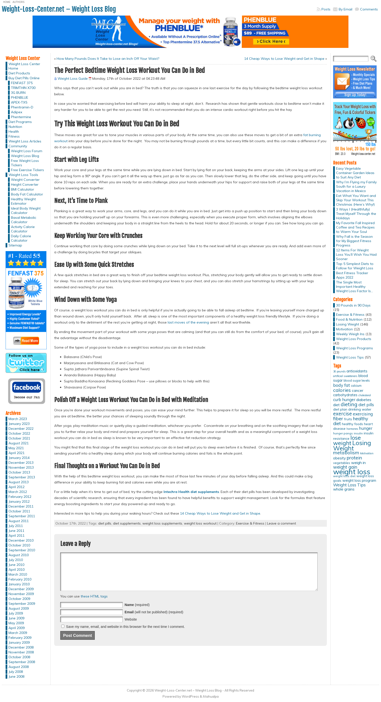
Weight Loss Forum (26, 151)
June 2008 (16, 676)
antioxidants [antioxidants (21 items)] (356, 371)
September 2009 (22, 603)
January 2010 (19, 584)
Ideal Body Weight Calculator (26, 210)
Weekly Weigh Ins (350, 334)
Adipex (16, 112)
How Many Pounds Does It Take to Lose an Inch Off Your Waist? (108, 58)
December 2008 (21, 647)
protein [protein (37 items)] (354, 458)
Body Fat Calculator (27, 194)
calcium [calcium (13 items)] (356, 385)
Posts (325, 9)
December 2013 (21, 462)
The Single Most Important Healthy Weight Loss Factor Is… (354, 286)
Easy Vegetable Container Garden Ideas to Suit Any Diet (355, 172)
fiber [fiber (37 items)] (338, 418)
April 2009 (17, 628)
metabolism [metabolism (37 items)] (346, 453)
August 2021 (19, 443)
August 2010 (19, 555)
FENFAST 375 (22, 83)
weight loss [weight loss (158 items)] (351, 471)
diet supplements (127, 523)
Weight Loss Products (353, 339)
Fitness (14, 136)
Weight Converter (25, 179)
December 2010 (21, 540)
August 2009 (19, 608)
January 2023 (19, 423)
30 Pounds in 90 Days (353, 305)
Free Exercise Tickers (27, 170)
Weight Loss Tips (350, 357)
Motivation (344, 329)
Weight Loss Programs (354, 348)
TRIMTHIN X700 (23, 88)
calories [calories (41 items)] (342, 390)
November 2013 (21, 467)
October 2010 (19, 545)
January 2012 (19, 501)
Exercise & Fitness (250, 523)
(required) (137, 612)
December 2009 (21, 589)
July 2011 (16, 526)
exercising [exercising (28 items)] (363, 413)
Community (18, 146)
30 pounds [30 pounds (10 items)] (339, 371)
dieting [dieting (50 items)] (349, 404)
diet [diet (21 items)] (336, 404)
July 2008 (16, 671)
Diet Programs (20, 122)
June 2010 (16, 564)
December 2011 (21, 506)
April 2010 (17, 569)
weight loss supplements (162, 523)
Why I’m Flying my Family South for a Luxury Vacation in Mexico (356, 186)
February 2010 (20, 579)
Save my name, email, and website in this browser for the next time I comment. (125, 634)
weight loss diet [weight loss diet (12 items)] (344, 476)
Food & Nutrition (349, 319)
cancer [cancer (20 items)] (357, 390)
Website (131, 627)
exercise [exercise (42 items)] (342, 414)
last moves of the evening (188, 322)
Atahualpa (211, 696)
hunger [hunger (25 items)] (365, 428)
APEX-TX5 (19, 102)
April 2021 (17, 453)
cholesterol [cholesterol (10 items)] (364, 395)
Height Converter (24, 184)
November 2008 (21, 652)
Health (14, 131)
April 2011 (17, 535)
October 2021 (19, 438)
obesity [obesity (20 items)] (339, 458)
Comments (369, 9)
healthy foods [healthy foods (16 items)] (352, 424)
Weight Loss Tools (23, 175)
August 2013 (19, 482)
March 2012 (18, 492)
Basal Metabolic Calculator (23, 219)
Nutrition (15, 126)
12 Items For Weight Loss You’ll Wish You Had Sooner (356, 254)
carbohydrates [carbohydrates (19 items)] (345, 395)
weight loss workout (200, 523)
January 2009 (19, 642)
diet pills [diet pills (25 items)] (366, 404)
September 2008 (22, 662)
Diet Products (19, 73)
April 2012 (17, 487)
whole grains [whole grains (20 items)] (344, 489)
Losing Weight (347, 324)
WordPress (190, 696)
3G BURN (18, 92)
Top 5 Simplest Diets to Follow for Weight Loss (354, 266)
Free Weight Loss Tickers (25, 162)
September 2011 (22, 516)
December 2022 (21, 428)
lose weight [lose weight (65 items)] (347, 440)
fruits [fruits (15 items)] (348, 419)
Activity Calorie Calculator (23, 229)
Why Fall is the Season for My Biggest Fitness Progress (354, 240)
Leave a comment (281, 523)
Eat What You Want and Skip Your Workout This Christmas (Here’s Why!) (356, 200)
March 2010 (18, 574)
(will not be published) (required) (154, 619)
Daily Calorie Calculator (21, 238)
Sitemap (15, 245)
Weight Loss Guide (73, 78)
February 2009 (20, 637)
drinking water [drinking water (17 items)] (359, 409)
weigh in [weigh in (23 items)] (358, 462)
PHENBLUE (19, 97)
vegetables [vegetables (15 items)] (341, 463)
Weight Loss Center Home (24, 66)
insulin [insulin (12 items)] (358, 433)
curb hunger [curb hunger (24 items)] (344, 399)
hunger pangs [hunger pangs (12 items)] (343, 433)
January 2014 (19, 458)
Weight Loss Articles (25, 141)
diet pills (104, 523)
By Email (345, 9)
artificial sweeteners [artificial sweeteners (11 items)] (345, 376)
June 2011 (16, 530)
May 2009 (16, 623)
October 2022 (19, 433)
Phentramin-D (22, 107)
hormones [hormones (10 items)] (352, 428)
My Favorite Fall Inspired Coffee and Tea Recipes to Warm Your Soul (355, 227)
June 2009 (16, 618)
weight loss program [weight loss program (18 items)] (359, 480)
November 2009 (21, 594)
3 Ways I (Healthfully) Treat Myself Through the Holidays (356, 213)
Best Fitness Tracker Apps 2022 (352, 275)
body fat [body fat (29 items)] (341, 385)
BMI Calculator (22, 189)
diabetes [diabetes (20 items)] (363, 399)
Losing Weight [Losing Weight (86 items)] (352, 445)
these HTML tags (94, 603)
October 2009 (19, 599)
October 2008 (19, 657)
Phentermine (21, 117)
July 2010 (16, 560)
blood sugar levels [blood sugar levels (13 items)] (357, 380)
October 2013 (19, 472)
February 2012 (20, 496)
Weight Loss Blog (25, 156)
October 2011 (19, 511)
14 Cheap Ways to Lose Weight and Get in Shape (284, 58)
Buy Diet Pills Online (24, 78)
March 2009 (18, 633)
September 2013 (22, 477)
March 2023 (18, 419)
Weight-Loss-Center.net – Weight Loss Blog (59, 9)
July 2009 (16, 613)
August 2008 (19, 667)
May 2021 (16, 448)
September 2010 (22, 550)
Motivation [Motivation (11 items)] (366, 453)
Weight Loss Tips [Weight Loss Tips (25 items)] (349, 484)
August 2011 (19, 521)
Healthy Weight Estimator (23, 201)
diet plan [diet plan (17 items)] (340, 409)
